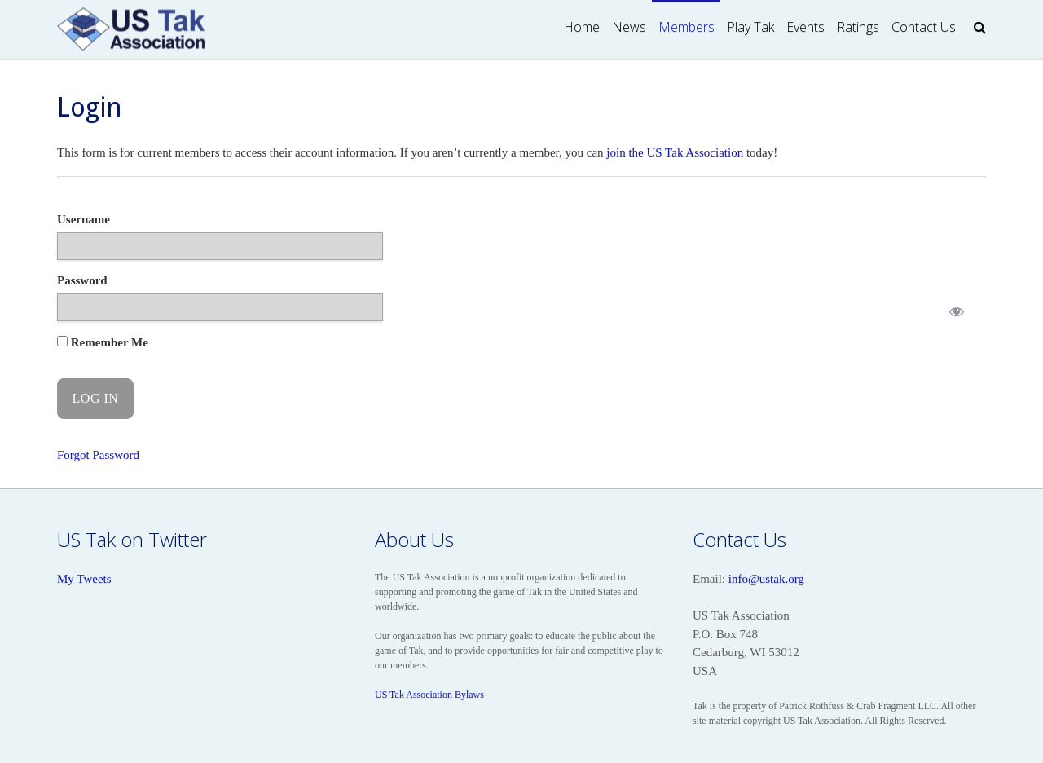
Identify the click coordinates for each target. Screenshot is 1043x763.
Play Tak (750, 27)
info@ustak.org (766, 578)
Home (582, 27)
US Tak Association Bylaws (429, 694)
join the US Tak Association (674, 152)
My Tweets (84, 578)
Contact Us (923, 27)
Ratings (858, 27)
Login (89, 107)
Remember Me (102, 342)
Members (686, 27)
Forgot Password (98, 454)
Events (805, 27)
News (629, 27)
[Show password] (956, 311)
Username (83, 219)
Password (82, 280)
